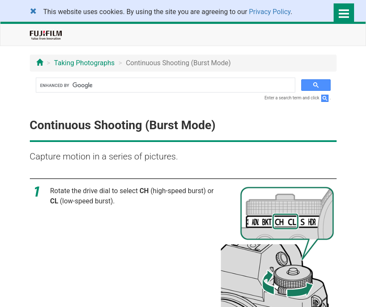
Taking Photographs (84, 63)
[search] (164, 85)
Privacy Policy (270, 12)
